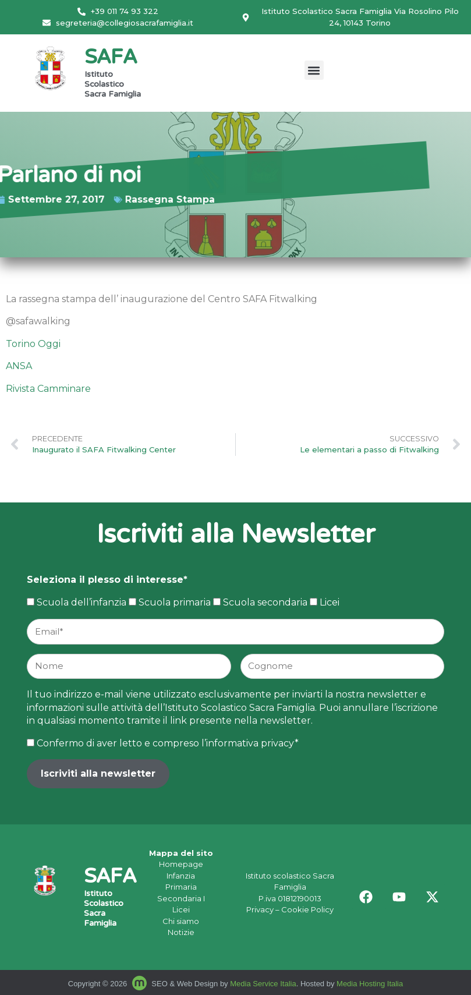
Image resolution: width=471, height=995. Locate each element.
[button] (314, 70)
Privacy (260, 909)
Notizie (181, 932)
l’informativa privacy (248, 743)
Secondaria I (181, 898)
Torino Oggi (33, 343)
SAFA (110, 58)
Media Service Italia (263, 983)
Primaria (181, 886)
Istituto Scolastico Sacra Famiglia (112, 85)
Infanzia (181, 875)
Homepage (181, 864)
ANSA (19, 365)
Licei (181, 909)
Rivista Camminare (48, 388)
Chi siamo (180, 921)
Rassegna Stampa (143, 199)
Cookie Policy (307, 909)
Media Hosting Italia (370, 983)
